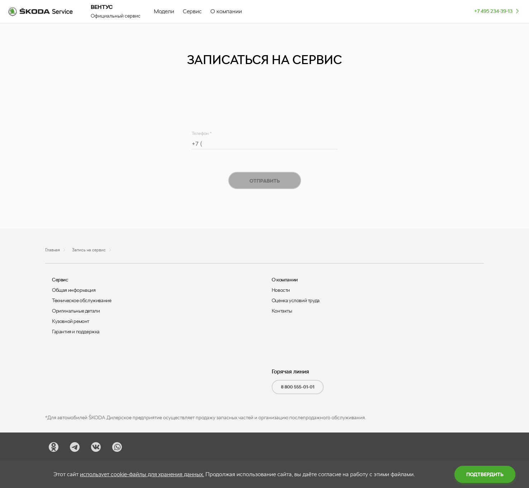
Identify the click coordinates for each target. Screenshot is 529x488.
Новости (281, 290)
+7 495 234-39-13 (497, 11)
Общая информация (74, 290)
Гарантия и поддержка (76, 331)
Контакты (282, 311)
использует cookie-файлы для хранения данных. (142, 474)
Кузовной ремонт (70, 321)
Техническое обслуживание (81, 300)
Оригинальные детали (76, 311)
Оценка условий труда (296, 300)
